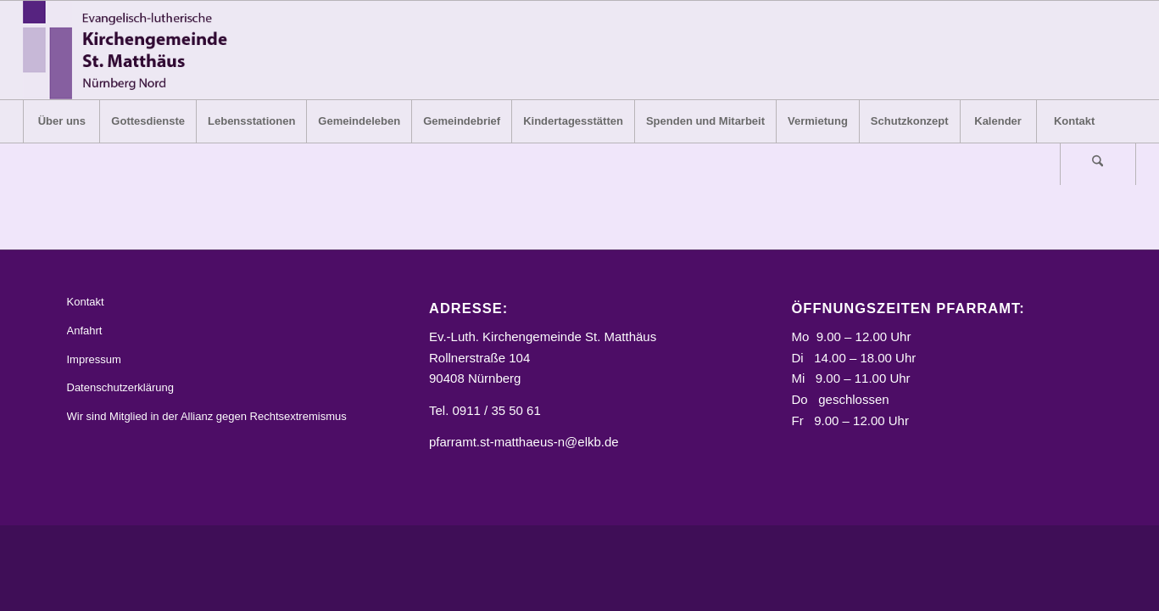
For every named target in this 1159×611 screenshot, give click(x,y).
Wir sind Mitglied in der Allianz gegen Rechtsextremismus (207, 416)
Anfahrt (85, 330)
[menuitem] (61, 121)
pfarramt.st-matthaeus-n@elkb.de (524, 441)
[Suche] (1098, 164)
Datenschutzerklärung (120, 387)
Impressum (94, 359)
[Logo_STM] (130, 50)
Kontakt (85, 301)
